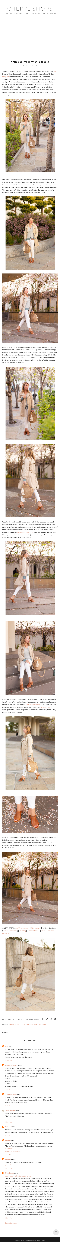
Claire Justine (10, 1110)
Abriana (8, 1140)
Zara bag (23, 931)
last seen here (46, 707)
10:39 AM (8, 1122)
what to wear (40, 1024)
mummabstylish (11, 1094)
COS (55, 71)
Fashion (12, 1024)
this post (5, 77)
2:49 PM (8, 1090)
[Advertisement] (30, 41)
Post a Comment (11, 1223)
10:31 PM (8, 1218)
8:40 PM (8, 1136)
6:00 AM (8, 1106)
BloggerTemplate (41, 1240)
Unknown (8, 1127)
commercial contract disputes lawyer (18, 1176)
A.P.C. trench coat (22, 928)
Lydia (7, 1046)
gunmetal (8, 1148)
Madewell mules (33, 931)
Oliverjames (9, 1173)
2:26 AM (8, 1154)
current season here (10, 931)
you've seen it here (33, 704)
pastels (29, 1024)
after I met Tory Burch (25, 532)
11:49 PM (8, 1168)
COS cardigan (36, 928)
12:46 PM (8, 1060)
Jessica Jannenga (11, 1065)
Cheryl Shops (30, 8)
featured (21, 1024)
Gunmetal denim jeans (13, 1151)
